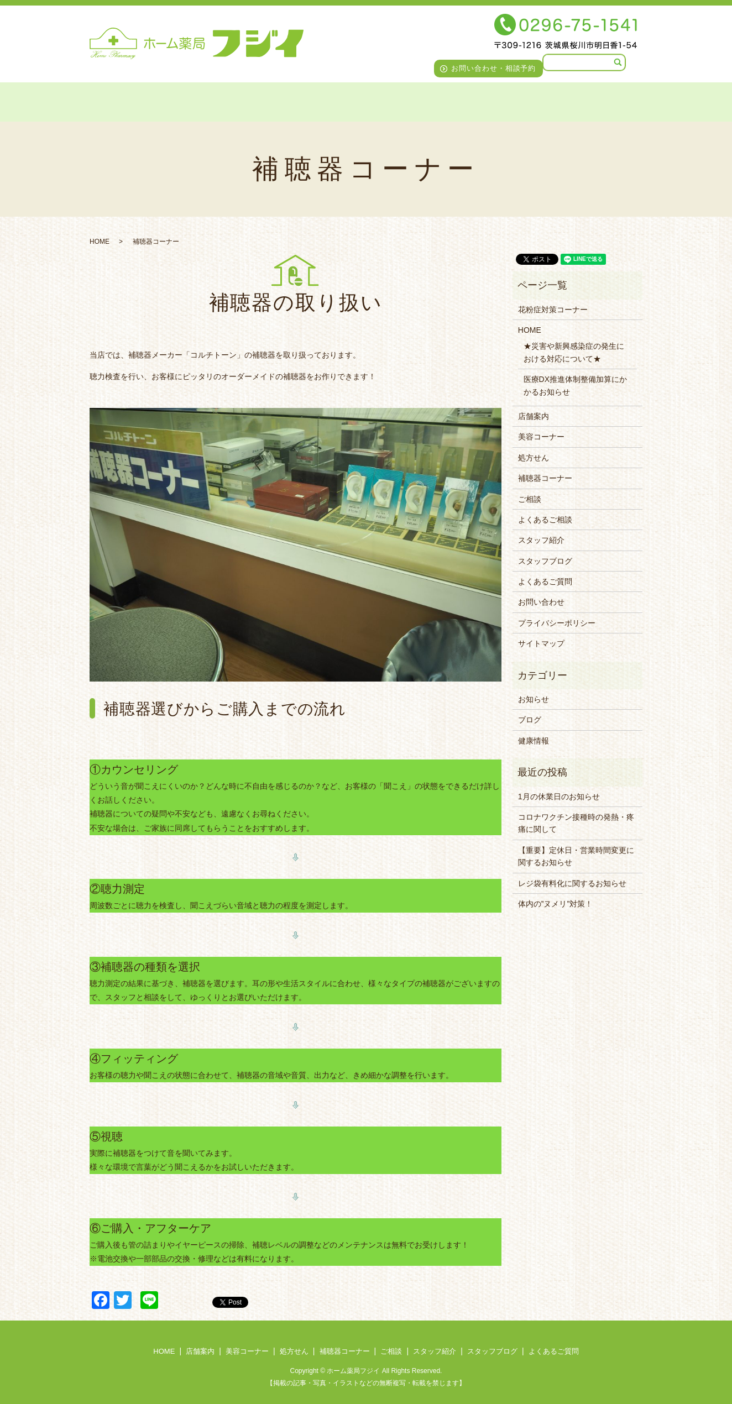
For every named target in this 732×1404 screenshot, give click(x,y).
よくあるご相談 (545, 519)
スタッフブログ (529, 100)
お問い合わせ (541, 602)
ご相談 (393, 100)
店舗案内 (135, 100)
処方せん (262, 100)
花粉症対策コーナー (553, 309)
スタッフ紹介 (453, 100)
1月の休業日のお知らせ (559, 796)
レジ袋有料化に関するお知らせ (572, 883)
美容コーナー (199, 100)
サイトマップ (541, 643)
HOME (85, 100)
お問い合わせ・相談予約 (493, 68)
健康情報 (533, 740)
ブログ (529, 719)
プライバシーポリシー (556, 623)
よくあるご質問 (609, 100)
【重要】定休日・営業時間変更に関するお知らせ (576, 856)
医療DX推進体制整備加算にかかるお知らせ (575, 385)
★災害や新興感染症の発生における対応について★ (574, 352)
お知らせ (533, 699)
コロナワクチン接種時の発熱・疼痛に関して (576, 823)
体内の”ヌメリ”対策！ (555, 903)
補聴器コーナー (330, 100)
